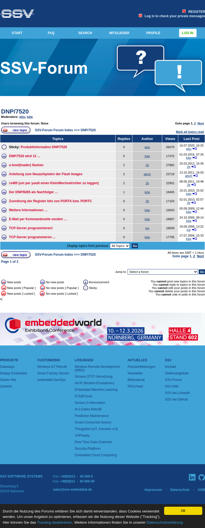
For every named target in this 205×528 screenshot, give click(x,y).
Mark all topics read (190, 131)
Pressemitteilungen (141, 367)
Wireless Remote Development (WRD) (97, 368)
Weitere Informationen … (28, 210)
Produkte (9, 360)
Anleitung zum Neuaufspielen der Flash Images (45, 174)
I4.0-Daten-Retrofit (88, 409)
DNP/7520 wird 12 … (24, 156)
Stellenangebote (177, 373)
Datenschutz (179, 490)
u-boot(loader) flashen (26, 165)
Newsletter (135, 373)
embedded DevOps (51, 380)
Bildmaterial (136, 380)
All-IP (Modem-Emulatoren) (94, 383)
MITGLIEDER (119, 33)
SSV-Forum (173, 380)
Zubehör (6, 386)
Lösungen (84, 360)
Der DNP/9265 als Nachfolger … (33, 192)
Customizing (48, 360)
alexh (147, 174)
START (17, 33)
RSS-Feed (135, 386)
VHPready (82, 435)
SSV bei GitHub (176, 399)
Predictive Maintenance (92, 416)
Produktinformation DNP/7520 (44, 147)
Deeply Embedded (13, 373)
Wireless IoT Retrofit (52, 367)
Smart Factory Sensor (53, 373)
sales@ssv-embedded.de (72, 489)
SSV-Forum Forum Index (54, 130)
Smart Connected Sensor (93, 422)
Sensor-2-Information (90, 403)
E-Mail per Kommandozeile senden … (38, 219)
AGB (201, 490)
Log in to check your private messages (172, 16)
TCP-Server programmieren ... (32, 237)
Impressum (153, 490)
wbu (22, 116)
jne (147, 228)
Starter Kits (8, 380)
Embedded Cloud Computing (96, 455)
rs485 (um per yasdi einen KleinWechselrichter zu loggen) (54, 183)
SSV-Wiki (172, 386)
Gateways (7, 367)
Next (200, 123)
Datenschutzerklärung (165, 522)
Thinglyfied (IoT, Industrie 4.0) (96, 429)
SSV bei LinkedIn (177, 393)
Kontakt (170, 367)
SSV (168, 360)
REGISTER (193, 12)
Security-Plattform (88, 449)
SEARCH (85, 33)
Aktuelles (137, 360)
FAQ (51, 33)
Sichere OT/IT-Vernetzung (94, 376)
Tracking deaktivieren (54, 522)
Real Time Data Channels (93, 442)
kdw (30, 116)
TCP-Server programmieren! (31, 228)
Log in (187, 33)
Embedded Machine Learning (96, 390)
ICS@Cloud (83, 396)
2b (147, 165)
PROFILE (153, 33)
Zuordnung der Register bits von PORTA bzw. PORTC (50, 201)
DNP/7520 (15, 111)
